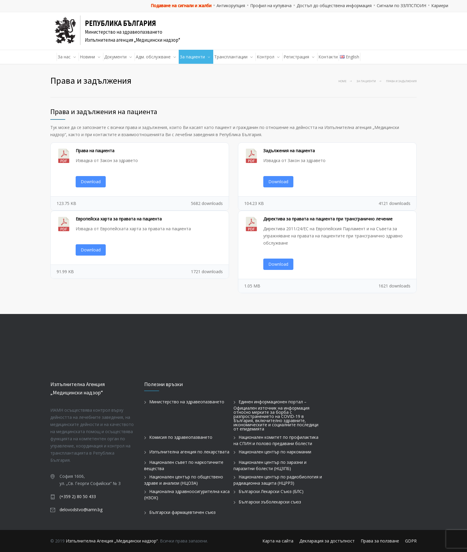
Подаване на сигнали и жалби (181, 5)
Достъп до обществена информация (334, 5)
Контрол (265, 57)
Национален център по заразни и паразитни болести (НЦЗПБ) (270, 465)
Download (91, 181)
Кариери (439, 5)
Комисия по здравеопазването (180, 437)
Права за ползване (380, 541)
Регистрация (296, 57)
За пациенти (192, 57)
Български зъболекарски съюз (270, 502)
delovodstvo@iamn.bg (81, 509)
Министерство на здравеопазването (186, 402)
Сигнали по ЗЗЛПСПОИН (401, 5)
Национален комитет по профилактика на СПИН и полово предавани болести (276, 440)
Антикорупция (231, 5)
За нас (64, 57)
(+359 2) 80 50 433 (78, 496)
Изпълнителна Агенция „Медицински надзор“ (112, 541)
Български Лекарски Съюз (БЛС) (271, 491)
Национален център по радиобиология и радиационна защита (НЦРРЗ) (278, 480)
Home (342, 81)
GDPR (411, 541)
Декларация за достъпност (327, 541)
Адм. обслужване (153, 57)
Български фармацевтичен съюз (182, 512)
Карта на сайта (277, 541)
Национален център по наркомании (275, 452)
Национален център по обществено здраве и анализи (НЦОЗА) (183, 480)
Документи (115, 57)
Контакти (328, 57)
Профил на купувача (271, 5)
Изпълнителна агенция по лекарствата (189, 452)
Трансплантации (230, 57)
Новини (87, 57)
